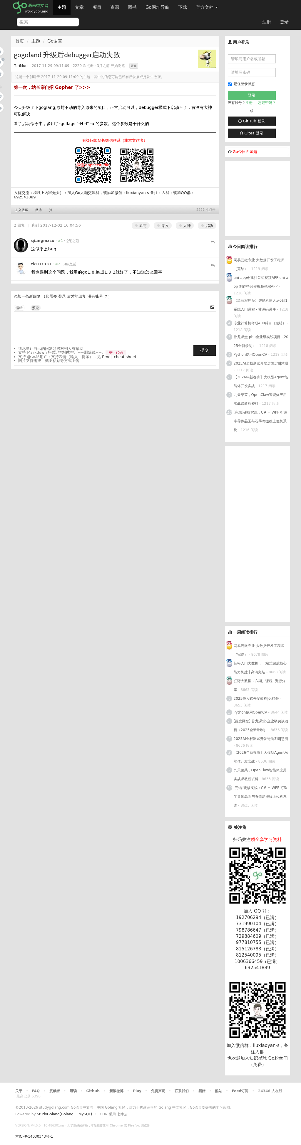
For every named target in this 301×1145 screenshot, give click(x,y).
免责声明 (158, 1091)
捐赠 (201, 1091)
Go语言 (54, 41)
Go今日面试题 (245, 151)
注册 (266, 22)
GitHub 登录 (251, 121)
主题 (61, 7)
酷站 (218, 1091)
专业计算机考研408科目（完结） (260, 323)
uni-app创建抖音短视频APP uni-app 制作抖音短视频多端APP (261, 282)
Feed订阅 (240, 1091)
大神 (185, 225)
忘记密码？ (267, 103)
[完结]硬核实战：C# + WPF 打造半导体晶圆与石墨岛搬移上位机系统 (260, 421)
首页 (19, 41)
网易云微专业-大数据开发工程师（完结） (259, 264)
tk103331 (41, 264)
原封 (141, 225)
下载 (182, 7)
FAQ (36, 1091)
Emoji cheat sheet (119, 357)
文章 (79, 7)
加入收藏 (21, 210)
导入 (163, 225)
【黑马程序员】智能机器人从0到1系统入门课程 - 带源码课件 (260, 305)
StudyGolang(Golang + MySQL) (64, 1114)
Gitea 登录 (251, 133)
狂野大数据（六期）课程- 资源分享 (259, 685)
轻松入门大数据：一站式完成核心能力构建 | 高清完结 (260, 667)
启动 (207, 225)
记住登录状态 (241, 84)
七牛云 (122, 1114)
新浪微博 (116, 1091)
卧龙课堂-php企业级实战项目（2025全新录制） (261, 341)
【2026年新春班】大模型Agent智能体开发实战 (261, 381)
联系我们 (182, 1091)
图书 (132, 7)
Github (92, 1091)
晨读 (73, 1091)
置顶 (134, 66)
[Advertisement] (263, 198)
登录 (284, 22)
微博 (38, 210)
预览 (35, 308)
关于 (18, 1091)
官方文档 (207, 7)
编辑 (19, 308)
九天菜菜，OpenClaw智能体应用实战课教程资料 (260, 399)
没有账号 (95, 296)
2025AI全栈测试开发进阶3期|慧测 (261, 363)
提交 (204, 350)
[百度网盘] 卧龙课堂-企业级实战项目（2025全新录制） (261, 725)
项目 (97, 7)
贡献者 (54, 1091)
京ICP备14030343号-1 (34, 1136)
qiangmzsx (42, 240)
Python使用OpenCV (250, 355)
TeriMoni (21, 66)
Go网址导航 (158, 5)
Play (137, 1091)
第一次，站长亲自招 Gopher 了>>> (52, 87)
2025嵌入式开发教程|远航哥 (256, 699)
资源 (114, 7)
